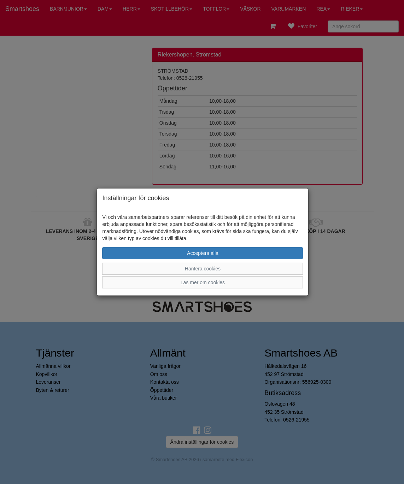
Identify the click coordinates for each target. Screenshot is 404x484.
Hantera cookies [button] (203, 268)
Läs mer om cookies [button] (203, 282)
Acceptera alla (202, 253)
